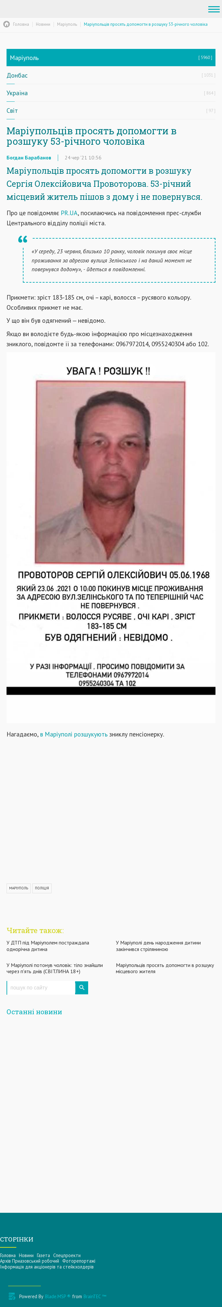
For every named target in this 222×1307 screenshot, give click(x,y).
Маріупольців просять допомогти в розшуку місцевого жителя (165, 968)
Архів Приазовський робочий (29, 1261)
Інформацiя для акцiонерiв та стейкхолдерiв (47, 1267)
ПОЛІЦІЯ (42, 888)
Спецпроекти (67, 1255)
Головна (8, 1255)
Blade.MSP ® (58, 1296)
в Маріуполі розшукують (74, 734)
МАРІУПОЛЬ (18, 888)
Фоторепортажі (78, 1261)
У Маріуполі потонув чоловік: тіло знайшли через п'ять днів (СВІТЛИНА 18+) (55, 968)
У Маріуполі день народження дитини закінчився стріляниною (158, 945)
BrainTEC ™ (95, 1296)
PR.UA (69, 213)
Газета (43, 1255)
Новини (26, 1255)
